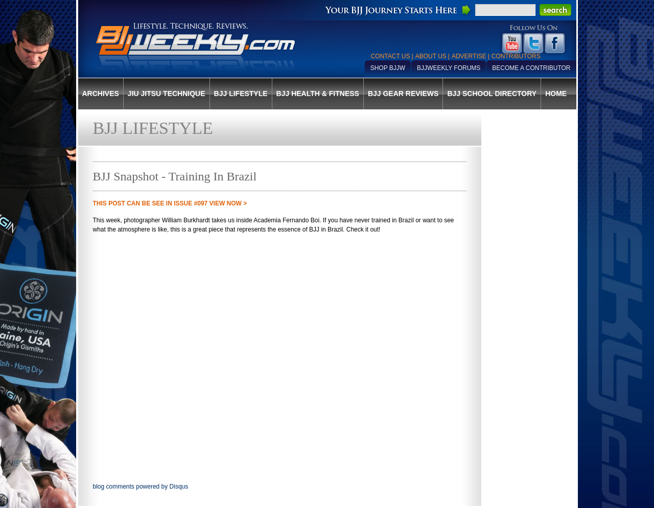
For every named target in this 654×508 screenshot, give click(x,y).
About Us (431, 56)
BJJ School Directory (491, 93)
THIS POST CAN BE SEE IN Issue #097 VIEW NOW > (170, 203)
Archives (100, 93)
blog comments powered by (141, 486)
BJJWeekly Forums (448, 68)
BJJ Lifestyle (241, 93)
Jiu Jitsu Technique (166, 93)
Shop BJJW (387, 68)
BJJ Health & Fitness (317, 93)
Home (556, 93)
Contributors (516, 56)
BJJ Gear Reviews (403, 93)
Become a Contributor (531, 68)
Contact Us (390, 56)
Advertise (469, 56)
